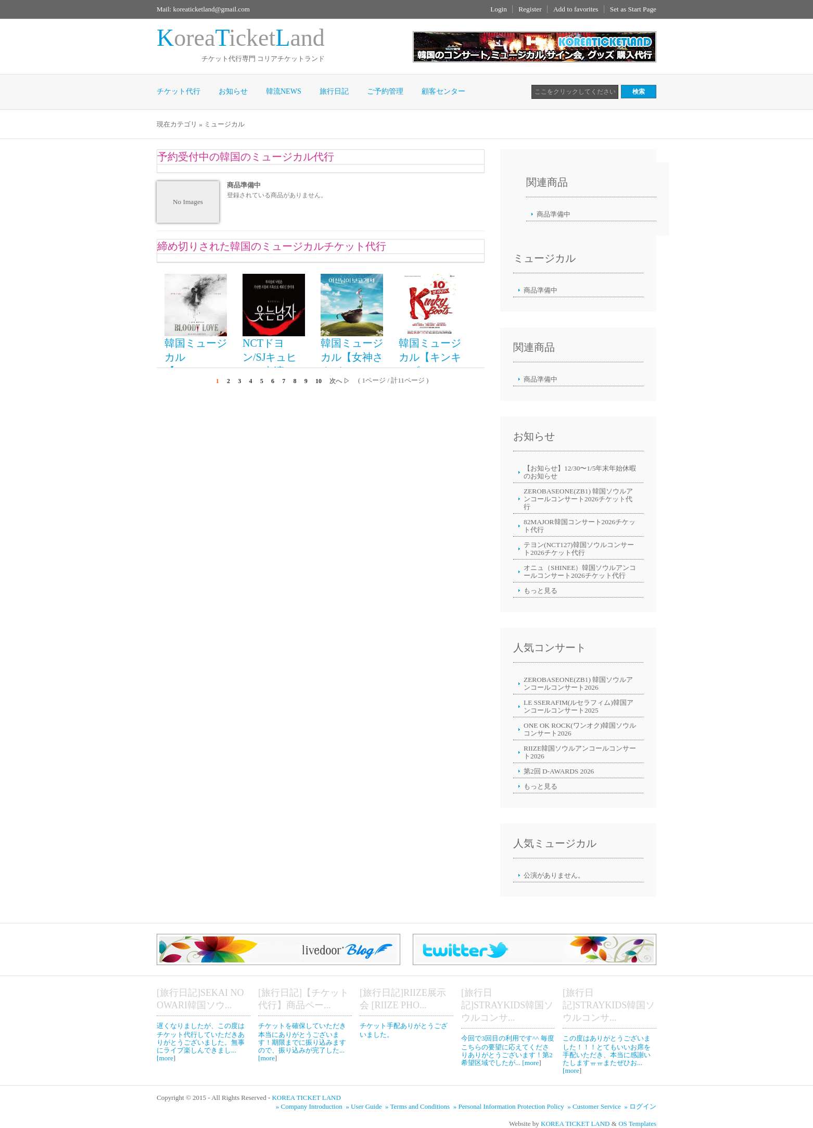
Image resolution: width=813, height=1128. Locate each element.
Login (498, 9)
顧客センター (443, 91)
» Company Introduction (310, 1106)
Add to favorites (576, 9)
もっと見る (540, 590)
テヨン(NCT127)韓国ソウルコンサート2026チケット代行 (579, 548)
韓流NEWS (283, 91)
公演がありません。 (554, 875)
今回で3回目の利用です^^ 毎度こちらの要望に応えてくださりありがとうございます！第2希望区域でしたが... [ (507, 1050)
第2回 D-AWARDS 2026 (559, 771)
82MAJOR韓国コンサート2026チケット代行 (580, 526)
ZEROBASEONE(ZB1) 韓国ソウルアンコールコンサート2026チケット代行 (578, 499)
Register (529, 9)
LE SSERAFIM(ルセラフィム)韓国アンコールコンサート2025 (578, 706)
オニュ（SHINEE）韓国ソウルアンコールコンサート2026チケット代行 (580, 571)
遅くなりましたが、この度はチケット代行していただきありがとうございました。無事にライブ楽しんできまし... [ (201, 1042)
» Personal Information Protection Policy (509, 1106)
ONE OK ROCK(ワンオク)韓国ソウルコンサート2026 (580, 729)
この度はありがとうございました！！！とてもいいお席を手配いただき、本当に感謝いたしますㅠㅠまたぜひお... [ (607, 1054)
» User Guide (365, 1106)
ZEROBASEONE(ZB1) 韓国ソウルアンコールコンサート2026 (578, 683)
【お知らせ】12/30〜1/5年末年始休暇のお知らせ (580, 472)
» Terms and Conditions (418, 1106)
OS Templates (637, 1123)
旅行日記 (334, 91)
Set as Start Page (633, 9)
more (166, 1058)
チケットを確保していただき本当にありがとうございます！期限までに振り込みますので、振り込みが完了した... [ (302, 1042)
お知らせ (233, 91)
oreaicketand (241, 37)
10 (318, 381)
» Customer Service (595, 1106)
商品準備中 (553, 214)
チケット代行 (178, 91)
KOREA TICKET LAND (306, 1097)
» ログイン (640, 1106)
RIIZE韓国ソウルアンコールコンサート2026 (580, 752)
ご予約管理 (385, 91)
